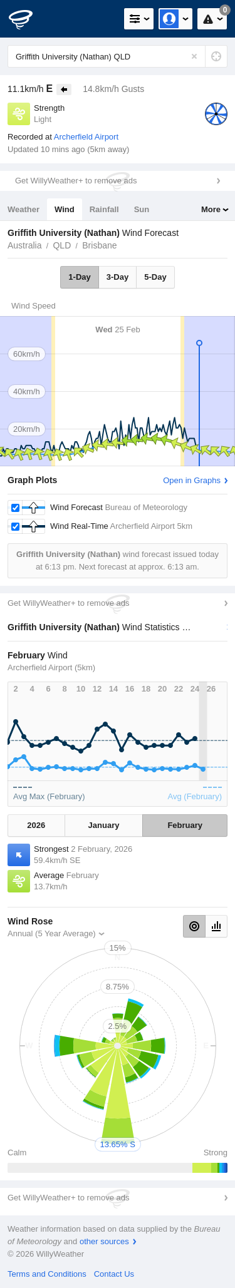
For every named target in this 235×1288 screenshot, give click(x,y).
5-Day (155, 277)
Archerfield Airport (86, 136)
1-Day (79, 277)
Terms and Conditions (47, 1274)
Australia (24, 245)
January (104, 825)
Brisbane (99, 245)
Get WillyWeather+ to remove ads (76, 180)
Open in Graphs (192, 480)
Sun (142, 209)
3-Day (117, 277)
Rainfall (104, 209)
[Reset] (194, 56)
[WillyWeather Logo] (28, 19)
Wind (65, 209)
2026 (36, 825)
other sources (104, 1241)
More (211, 209)
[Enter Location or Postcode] (117, 56)
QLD (62, 245)
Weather (23, 209)
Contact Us (114, 1274)
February (184, 825)
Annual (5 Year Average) (52, 933)
